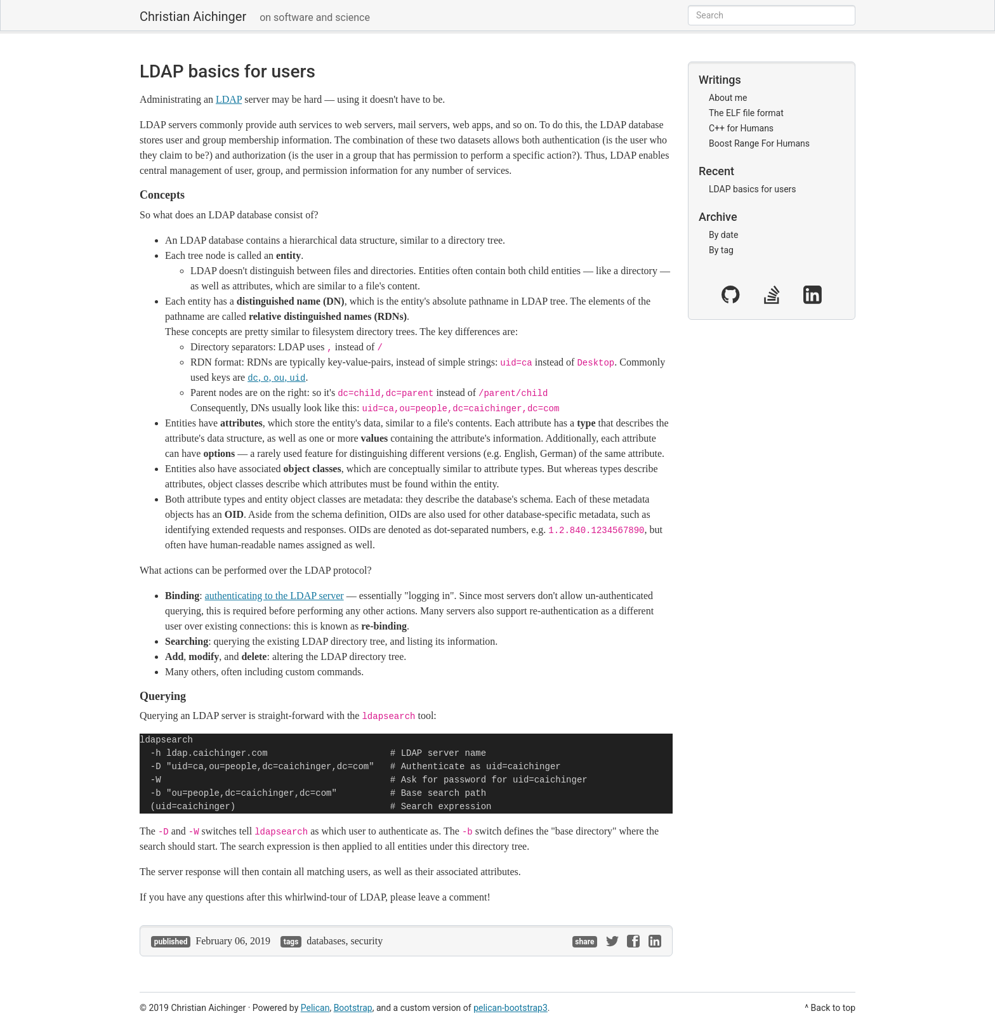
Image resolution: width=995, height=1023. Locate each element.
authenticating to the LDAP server (274, 595)
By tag (721, 250)
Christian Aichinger (193, 16)
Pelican (315, 1008)
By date (723, 235)
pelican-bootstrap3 (510, 1008)
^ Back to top (830, 1008)
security (366, 940)
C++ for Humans (741, 128)
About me (728, 98)
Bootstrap (353, 1008)
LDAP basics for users (227, 71)
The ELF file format (746, 113)
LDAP (229, 99)
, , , (276, 377)
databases (325, 940)
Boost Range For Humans (759, 143)
